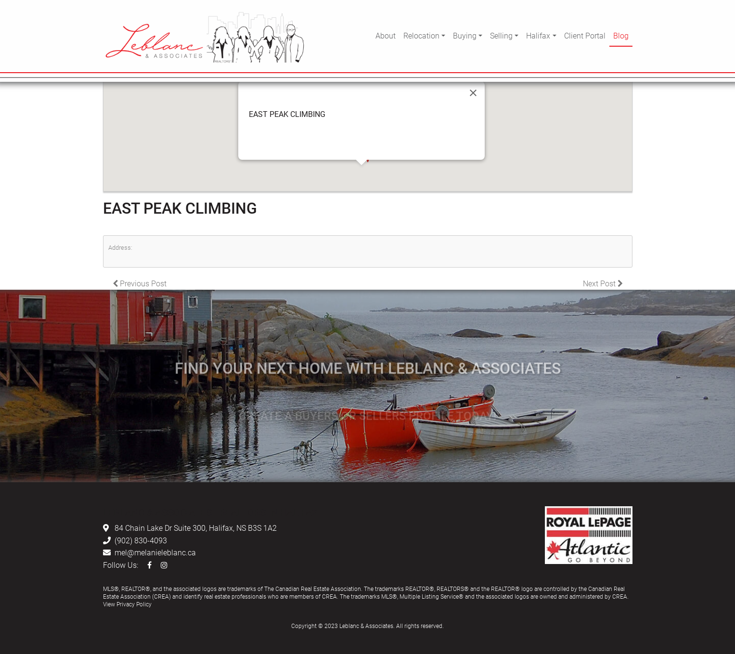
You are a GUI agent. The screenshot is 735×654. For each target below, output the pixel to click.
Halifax (538, 35)
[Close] (473, 92)
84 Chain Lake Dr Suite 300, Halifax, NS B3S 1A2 (196, 528)
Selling (501, 35)
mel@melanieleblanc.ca (155, 552)
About (385, 35)
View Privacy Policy (127, 604)
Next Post (603, 283)
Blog (621, 35)
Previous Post (140, 283)
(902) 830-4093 (141, 540)
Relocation (421, 35)
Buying (465, 35)
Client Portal (585, 35)
